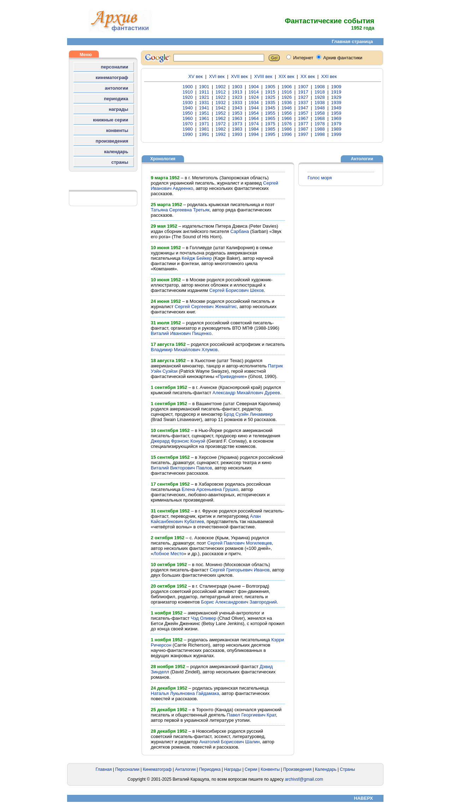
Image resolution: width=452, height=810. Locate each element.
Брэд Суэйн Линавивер (248, 414)
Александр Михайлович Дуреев (246, 392)
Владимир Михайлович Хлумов (184, 349)
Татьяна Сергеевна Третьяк (180, 209)
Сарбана (239, 231)
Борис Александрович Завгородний (238, 602)
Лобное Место (168, 553)
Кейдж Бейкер (197, 258)
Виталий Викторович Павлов (181, 467)
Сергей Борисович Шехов (236, 290)
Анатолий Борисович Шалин (229, 741)
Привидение (231, 376)
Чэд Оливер (203, 618)
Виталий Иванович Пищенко (181, 333)
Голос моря (320, 177)
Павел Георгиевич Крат (251, 715)
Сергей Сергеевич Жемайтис (206, 306)
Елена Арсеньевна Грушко (210, 489)
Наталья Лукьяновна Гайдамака (185, 693)
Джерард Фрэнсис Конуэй (178, 441)
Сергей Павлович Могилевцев (239, 543)
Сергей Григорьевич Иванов (239, 569)
